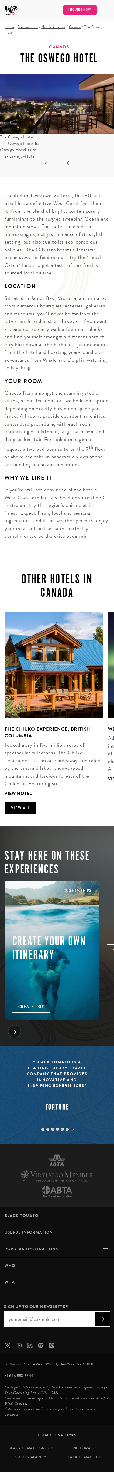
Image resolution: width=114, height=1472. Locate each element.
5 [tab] (62, 1129)
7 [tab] (72, 1129)
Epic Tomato (83, 1448)
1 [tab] (42, 1129)
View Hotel (18, 793)
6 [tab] (67, 1129)
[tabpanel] (51, 705)
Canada (75, 27)
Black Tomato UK (83, 1457)
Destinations (28, 27)
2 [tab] (47, 1129)
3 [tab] (52, 1129)
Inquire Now (79, 10)
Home (9, 27)
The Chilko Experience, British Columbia (48, 732)
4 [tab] (57, 1129)
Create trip (31, 1006)
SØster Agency (30, 1457)
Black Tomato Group (31, 1448)
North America (53, 27)
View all (20, 808)
